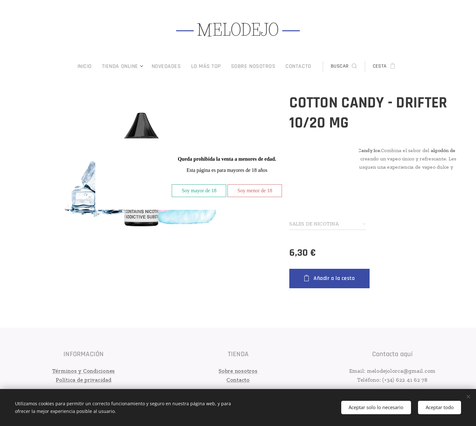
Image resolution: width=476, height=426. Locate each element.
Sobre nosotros (238, 371)
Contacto (237, 379)
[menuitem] (96, 66)
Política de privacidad (84, 379)
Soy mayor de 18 (199, 190)
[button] (334, 66)
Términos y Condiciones (83, 371)
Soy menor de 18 (254, 190)
